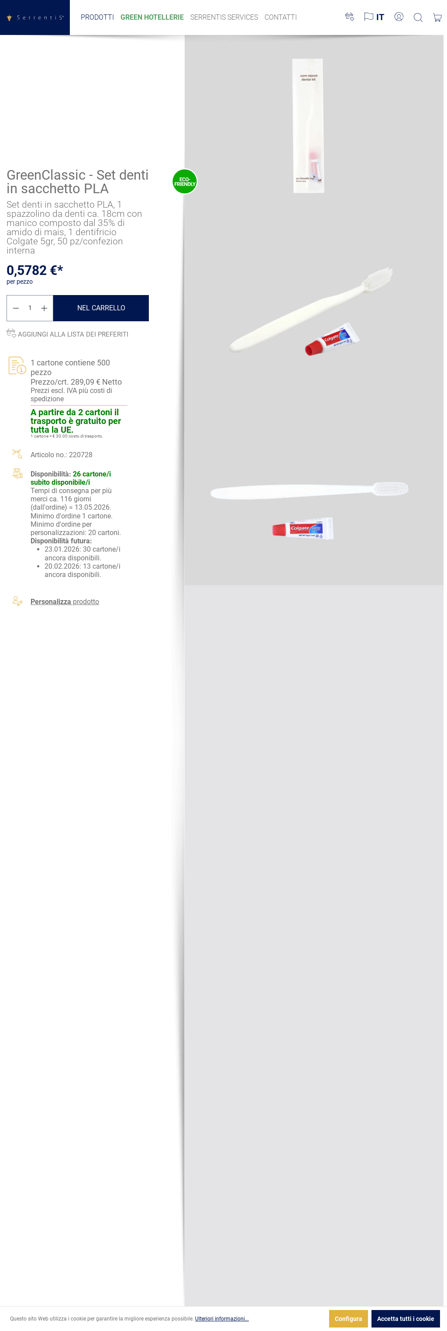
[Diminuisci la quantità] (16, 308)
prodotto (65, 602)
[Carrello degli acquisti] (437, 17)
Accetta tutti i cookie (405, 1318)
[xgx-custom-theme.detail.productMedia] (314, 126)
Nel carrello (101, 307)
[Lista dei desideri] (349, 17)
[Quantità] (30, 308)
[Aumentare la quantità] (44, 308)
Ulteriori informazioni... (222, 1319)
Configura (348, 1318)
